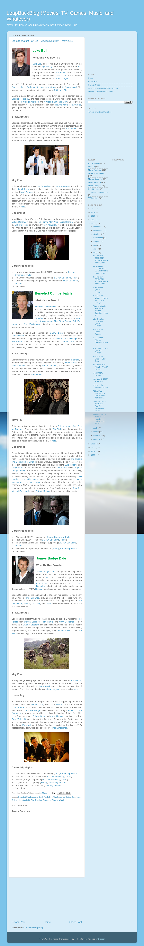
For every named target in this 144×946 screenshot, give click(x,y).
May (95, 252)
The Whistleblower (33, 324)
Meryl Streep (18, 468)
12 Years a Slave (31, 482)
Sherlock (75, 360)
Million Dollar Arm (20, 222)
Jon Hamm (43, 222)
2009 (93, 455)
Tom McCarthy (50, 225)
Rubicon (39, 589)
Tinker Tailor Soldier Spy (65, 339)
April (95, 428)
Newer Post (18, 922)
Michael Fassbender (21, 491)
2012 (93, 444)
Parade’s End (68, 342)
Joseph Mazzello (65, 631)
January (97, 439)
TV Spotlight (93, 198)
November (98, 230)
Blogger (101, 939)
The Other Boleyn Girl (65, 321)
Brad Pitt (77, 488)
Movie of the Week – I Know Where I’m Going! (100, 299)
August (96, 241)
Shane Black (44, 686)
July (95, 245)
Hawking (39, 318)
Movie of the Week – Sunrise (98, 331)
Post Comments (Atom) (33, 928)
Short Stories (93, 189)
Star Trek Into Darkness (41, 800)
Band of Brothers (31, 625)
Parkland (26, 725)
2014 (93, 220)
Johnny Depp (39, 716)
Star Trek (57, 429)
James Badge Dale (45, 571)
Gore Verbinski (19, 719)
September (98, 238)
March (96, 432)
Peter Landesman (59, 728)
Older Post (75, 922)
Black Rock (23, 189)
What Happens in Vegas (44, 87)
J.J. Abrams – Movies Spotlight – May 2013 (100, 341)
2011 (93, 447)
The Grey (36, 604)
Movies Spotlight (23, 800)
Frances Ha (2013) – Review (98, 289)
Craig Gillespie (21, 225)
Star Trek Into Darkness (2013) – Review (98, 322)
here (23, 207)
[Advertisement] (47, 898)
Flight (48, 604)
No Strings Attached (29, 102)
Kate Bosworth (63, 186)
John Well (62, 468)
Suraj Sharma (66, 222)
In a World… (72, 129)
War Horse (17, 342)
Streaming (20, 275)
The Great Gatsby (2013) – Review (100, 350)
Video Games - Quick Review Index (103, 88)
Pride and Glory (61, 90)
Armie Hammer (57, 716)
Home (47, 922)
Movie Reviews (94, 170)
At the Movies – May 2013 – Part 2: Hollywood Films (99, 406)
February (97, 435)
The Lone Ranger (32, 710)
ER (79, 67)
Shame (27, 604)
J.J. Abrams (64, 426)
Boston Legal (62, 78)
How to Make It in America (68, 105)
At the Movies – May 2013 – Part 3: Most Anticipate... (99, 394)
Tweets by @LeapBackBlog (99, 112)
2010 (93, 451)
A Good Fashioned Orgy (55, 102)
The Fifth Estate (30, 479)
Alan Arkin (53, 222)
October (97, 234)
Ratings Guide (94, 85)
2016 (93, 212)
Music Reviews (94, 182)
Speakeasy (47, 67)
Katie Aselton (44, 186)
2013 (93, 223)
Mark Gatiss (71, 363)
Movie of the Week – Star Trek (99, 358)
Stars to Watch (58, 800)
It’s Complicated (69, 87)
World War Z (37, 704)
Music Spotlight (94, 186)
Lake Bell (36, 64)
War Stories (61, 72)
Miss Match (61, 75)
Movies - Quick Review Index (100, 92)
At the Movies (94, 163)
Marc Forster (18, 707)
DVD (65, 281)
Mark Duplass (27, 192)
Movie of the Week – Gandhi (100, 386)
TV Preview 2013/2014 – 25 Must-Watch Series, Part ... (100, 259)
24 (47, 577)
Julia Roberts (71, 465)
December (98, 227)
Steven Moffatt (18, 366)
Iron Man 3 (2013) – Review (100, 380)
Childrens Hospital (20, 99)
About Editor (93, 81)
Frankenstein (18, 336)
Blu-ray (71, 272)
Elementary (36, 374)
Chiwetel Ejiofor (43, 491)
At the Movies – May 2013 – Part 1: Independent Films (99, 418)
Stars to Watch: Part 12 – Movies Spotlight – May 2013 (42, 41)
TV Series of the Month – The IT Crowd (100, 367)
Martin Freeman (49, 366)
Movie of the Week (96, 173)
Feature (91, 167)
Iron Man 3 (76, 680)
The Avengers (52, 689)
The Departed (32, 598)
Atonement (47, 321)
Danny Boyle (56, 333)
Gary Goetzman (66, 622)
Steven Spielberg (32, 622)
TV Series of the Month (98, 192)
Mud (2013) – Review (98, 374)
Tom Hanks (47, 622)
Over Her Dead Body (22, 87)
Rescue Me (42, 583)
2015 (93, 216)
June (95, 249)
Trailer (29, 275)
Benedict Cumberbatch (46, 306)
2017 (93, 209)
